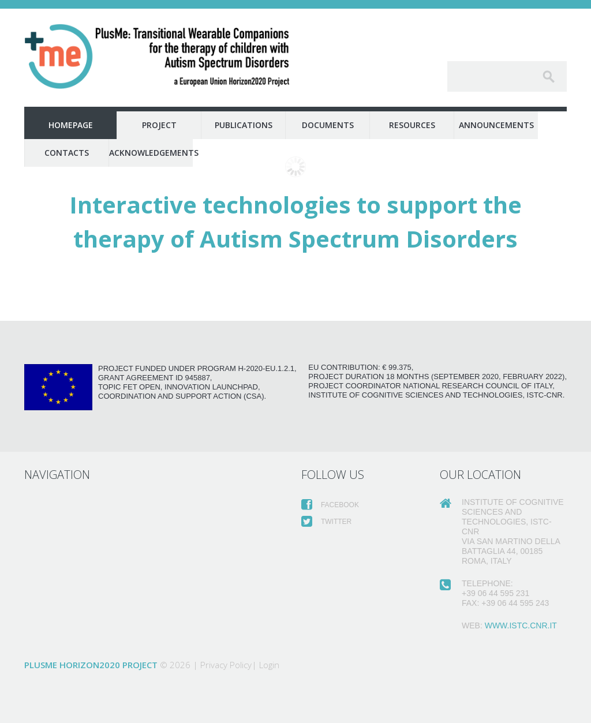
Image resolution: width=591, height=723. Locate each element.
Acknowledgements (151, 152)
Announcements (496, 124)
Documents (328, 124)
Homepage (70, 124)
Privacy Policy (226, 664)
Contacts (66, 152)
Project (159, 124)
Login (269, 664)
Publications (243, 124)
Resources (412, 124)
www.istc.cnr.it (521, 625)
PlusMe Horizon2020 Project (91, 664)
